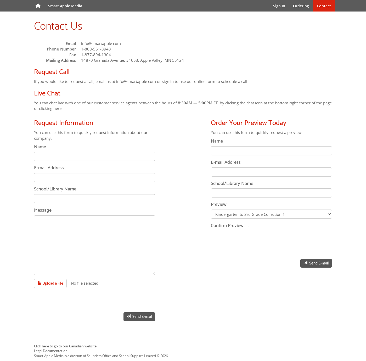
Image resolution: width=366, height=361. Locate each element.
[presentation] (74, 298)
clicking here (50, 108)
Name (40, 147)
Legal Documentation (50, 350)
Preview (219, 204)
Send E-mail (139, 316)
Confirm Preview (228, 226)
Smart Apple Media (65, 5)
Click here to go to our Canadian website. (65, 346)
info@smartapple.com (101, 43)
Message (43, 210)
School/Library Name (55, 189)
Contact (324, 5)
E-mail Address (49, 168)
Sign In (279, 5)
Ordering (301, 5)
